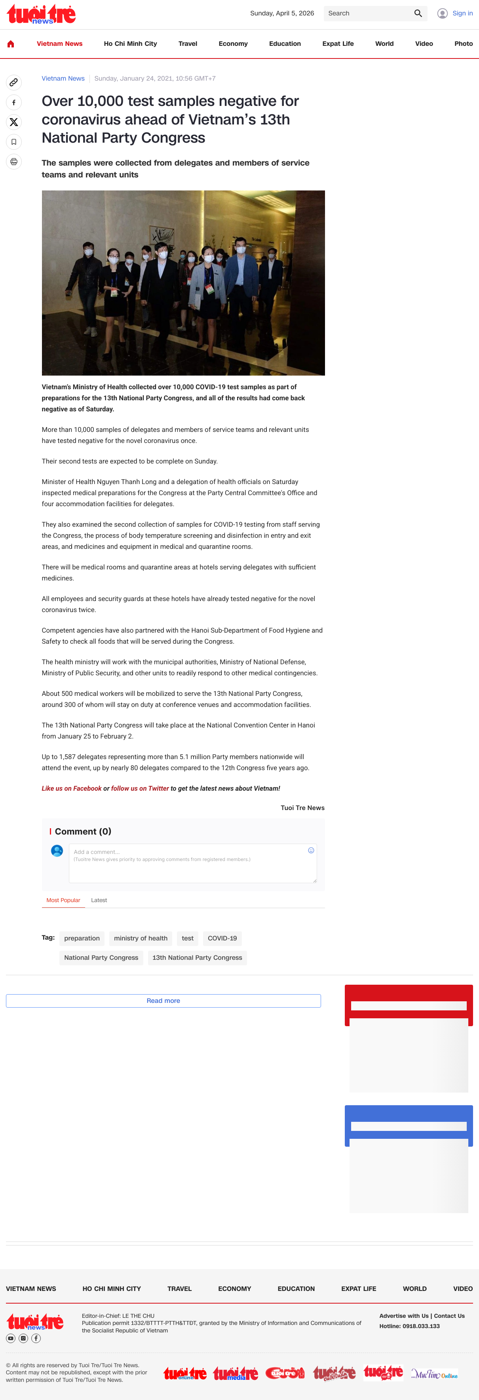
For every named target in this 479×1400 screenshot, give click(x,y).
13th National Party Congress (197, 957)
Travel (188, 44)
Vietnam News (59, 44)
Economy (233, 44)
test (188, 938)
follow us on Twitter (140, 789)
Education (285, 44)
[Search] (376, 13)
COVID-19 (222, 938)
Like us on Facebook (72, 789)
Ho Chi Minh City (130, 44)
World (384, 44)
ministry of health (140, 938)
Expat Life (338, 44)
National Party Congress (101, 957)
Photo (464, 44)
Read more (164, 1000)
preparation (82, 938)
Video (424, 44)
